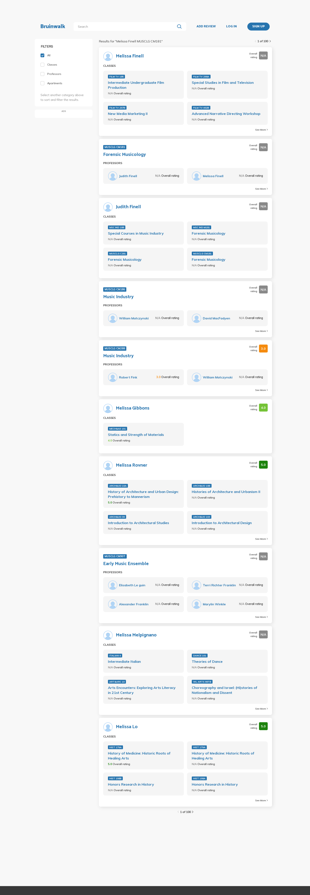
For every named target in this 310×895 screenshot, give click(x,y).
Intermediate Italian (124, 661)
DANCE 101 (199, 655)
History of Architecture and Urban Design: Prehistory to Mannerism (143, 494)
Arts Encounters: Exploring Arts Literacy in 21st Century (142, 690)
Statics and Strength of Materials (136, 434)
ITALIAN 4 (115, 655)
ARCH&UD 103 (201, 516)
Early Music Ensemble (126, 563)
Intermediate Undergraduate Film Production (136, 85)
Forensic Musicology (124, 154)
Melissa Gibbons (132, 408)
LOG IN (231, 26)
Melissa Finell (130, 56)
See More (261, 129)
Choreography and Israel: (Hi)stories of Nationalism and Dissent (224, 690)
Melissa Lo (127, 727)
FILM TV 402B (201, 107)
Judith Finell (128, 207)
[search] (125, 26)
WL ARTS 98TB (202, 681)
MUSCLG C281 (117, 253)
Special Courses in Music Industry (136, 233)
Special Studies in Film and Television (223, 82)
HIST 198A (199, 778)
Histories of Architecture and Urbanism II (226, 491)
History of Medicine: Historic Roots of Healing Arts (139, 755)
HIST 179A (115, 747)
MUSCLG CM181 (202, 253)
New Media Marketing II (128, 113)
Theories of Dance (207, 661)
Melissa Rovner (131, 465)
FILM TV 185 (116, 76)
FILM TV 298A (201, 76)
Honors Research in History (131, 784)
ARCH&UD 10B (201, 485)
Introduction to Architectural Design (222, 523)
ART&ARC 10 (117, 681)
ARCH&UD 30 (117, 516)
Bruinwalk (52, 26)
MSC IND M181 (201, 227)
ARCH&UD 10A (118, 485)
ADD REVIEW (206, 26)
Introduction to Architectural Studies (138, 523)
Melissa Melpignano (136, 635)
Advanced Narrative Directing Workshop (226, 113)
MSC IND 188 (116, 227)
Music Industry (118, 297)
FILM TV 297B (117, 107)
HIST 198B (115, 778)
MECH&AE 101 (117, 428)
